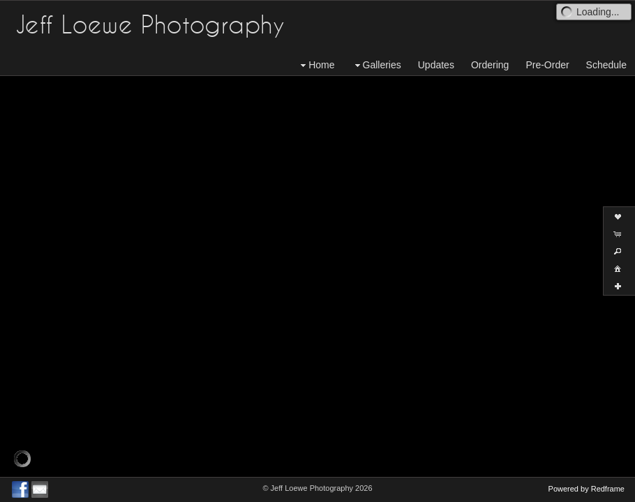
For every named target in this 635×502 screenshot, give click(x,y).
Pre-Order (547, 64)
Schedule (606, 64)
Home (315, 65)
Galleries (376, 65)
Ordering (490, 64)
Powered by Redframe (586, 489)
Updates (436, 64)
